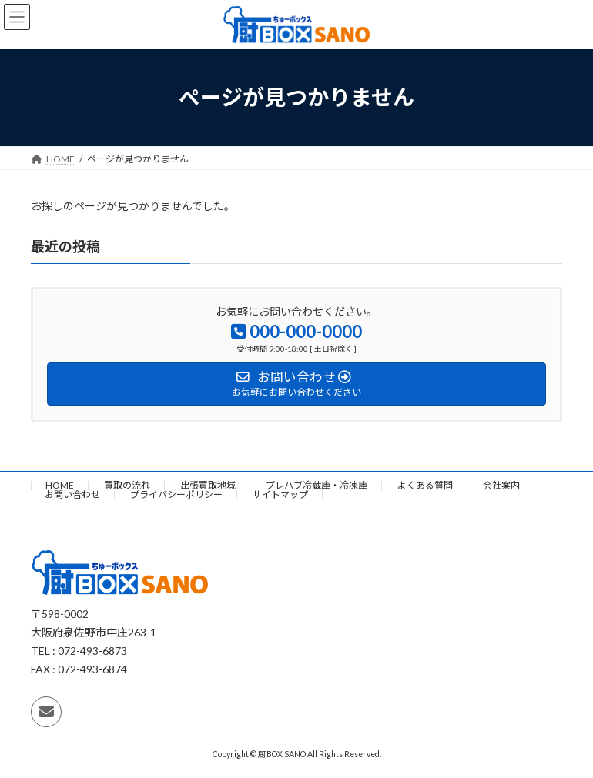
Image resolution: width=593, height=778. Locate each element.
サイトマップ (280, 494)
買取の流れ (127, 485)
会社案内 (501, 485)
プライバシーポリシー (176, 494)
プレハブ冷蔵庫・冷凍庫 (316, 485)
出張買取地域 (208, 485)
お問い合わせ (72, 494)
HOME (59, 485)
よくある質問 (425, 485)
